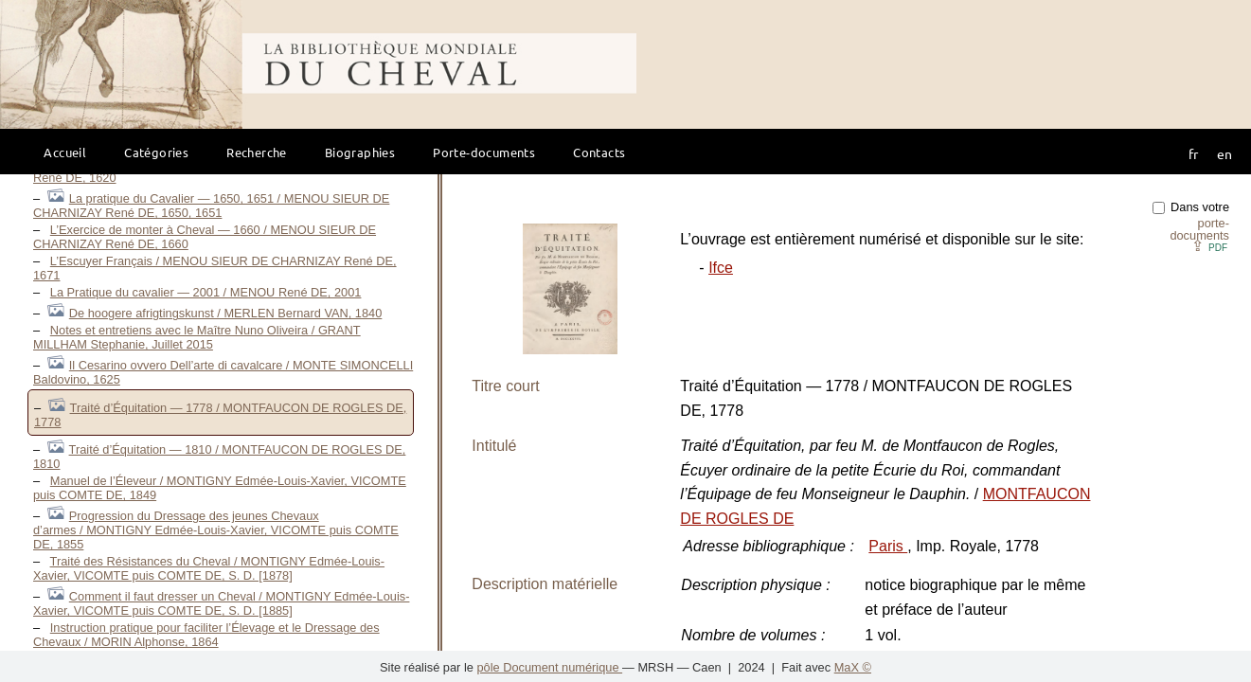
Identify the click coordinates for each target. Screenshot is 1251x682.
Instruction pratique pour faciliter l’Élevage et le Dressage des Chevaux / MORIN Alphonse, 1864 (206, 634)
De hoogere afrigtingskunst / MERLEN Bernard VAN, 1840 (226, 313)
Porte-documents (484, 152)
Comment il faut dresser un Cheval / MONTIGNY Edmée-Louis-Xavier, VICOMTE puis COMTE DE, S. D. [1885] (221, 603)
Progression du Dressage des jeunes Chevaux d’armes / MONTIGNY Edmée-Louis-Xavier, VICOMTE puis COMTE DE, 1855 (216, 530)
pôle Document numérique (549, 667)
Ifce (720, 268)
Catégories (156, 152)
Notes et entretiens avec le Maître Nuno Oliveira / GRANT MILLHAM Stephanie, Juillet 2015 (197, 337)
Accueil (65, 152)
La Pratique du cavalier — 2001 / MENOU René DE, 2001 (206, 292)
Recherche (256, 152)
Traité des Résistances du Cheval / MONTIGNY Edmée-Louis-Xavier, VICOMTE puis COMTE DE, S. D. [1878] (208, 568)
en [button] (1224, 153)
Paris (887, 546)
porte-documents (1199, 229)
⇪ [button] (1209, 246)
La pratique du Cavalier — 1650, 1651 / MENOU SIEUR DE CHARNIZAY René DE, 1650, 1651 (211, 205)
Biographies (360, 152)
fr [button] (1193, 153)
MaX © (852, 667)
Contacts (599, 152)
